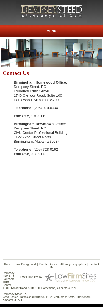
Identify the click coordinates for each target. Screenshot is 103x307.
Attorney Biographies (73, 264)
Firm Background (25, 264)
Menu (51, 31)
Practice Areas (48, 264)
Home (8, 264)
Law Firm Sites (29, 276)
